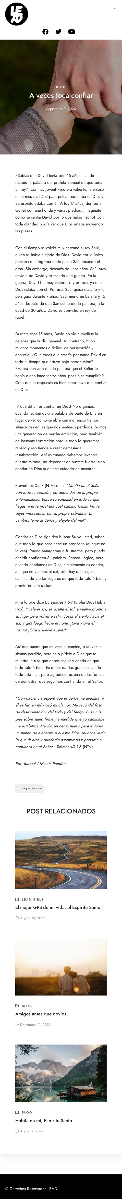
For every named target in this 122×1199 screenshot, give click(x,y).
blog (61, 87)
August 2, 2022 (29, 1131)
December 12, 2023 (33, 1024)
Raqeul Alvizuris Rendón (44, 763)
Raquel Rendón (32, 788)
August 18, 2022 (30, 918)
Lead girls (33, 899)
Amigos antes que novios (40, 1014)
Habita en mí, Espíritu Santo (43, 1120)
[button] (114, 7)
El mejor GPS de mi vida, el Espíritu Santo (57, 907)
